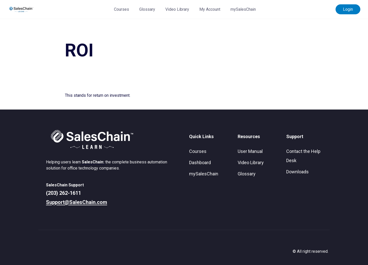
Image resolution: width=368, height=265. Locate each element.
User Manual (250, 151)
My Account (209, 9)
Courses (121, 9)
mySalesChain (243, 9)
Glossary (147, 9)
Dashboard (200, 162)
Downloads (297, 171)
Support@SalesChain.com (76, 202)
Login (348, 9)
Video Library (177, 9)
